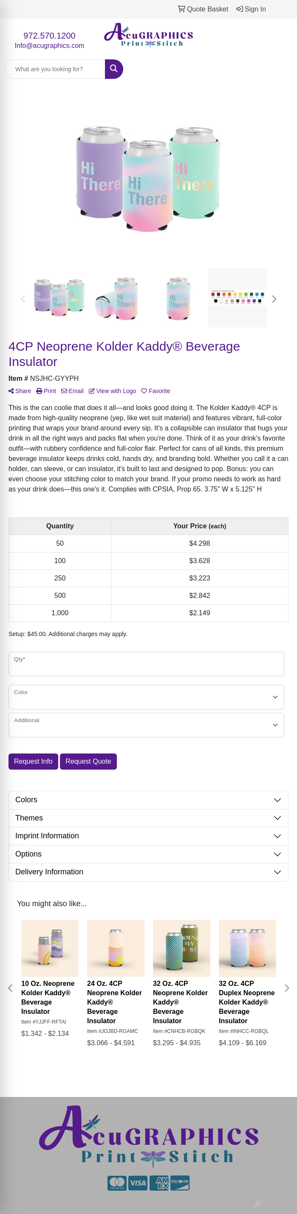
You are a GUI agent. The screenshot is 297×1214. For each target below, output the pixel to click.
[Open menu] (280, 69)
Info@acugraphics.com (50, 45)
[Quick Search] (54, 69)
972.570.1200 (49, 35)
